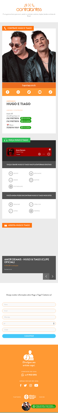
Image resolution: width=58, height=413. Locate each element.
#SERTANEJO (11, 101)
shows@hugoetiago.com (13, 116)
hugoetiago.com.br (29, 85)
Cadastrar (29, 336)
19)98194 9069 (12, 127)
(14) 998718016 (12, 118)
